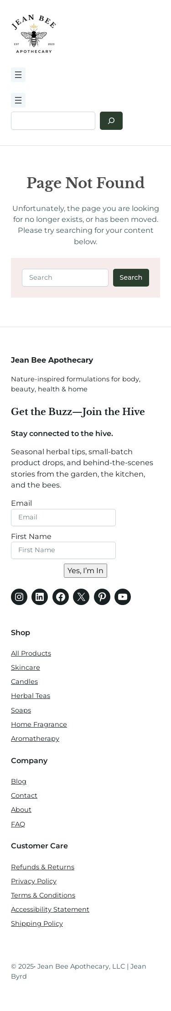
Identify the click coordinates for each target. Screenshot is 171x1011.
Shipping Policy (37, 923)
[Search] (111, 121)
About (21, 810)
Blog (18, 781)
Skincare (25, 667)
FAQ (18, 824)
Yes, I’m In (85, 570)
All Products (31, 653)
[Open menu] (18, 74)
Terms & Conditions (43, 895)
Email (21, 503)
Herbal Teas (30, 696)
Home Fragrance (39, 724)
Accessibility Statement (50, 909)
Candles (24, 681)
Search (130, 277)
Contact (24, 795)
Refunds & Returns (42, 867)
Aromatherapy (35, 738)
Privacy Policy (34, 881)
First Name (31, 536)
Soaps (21, 710)
